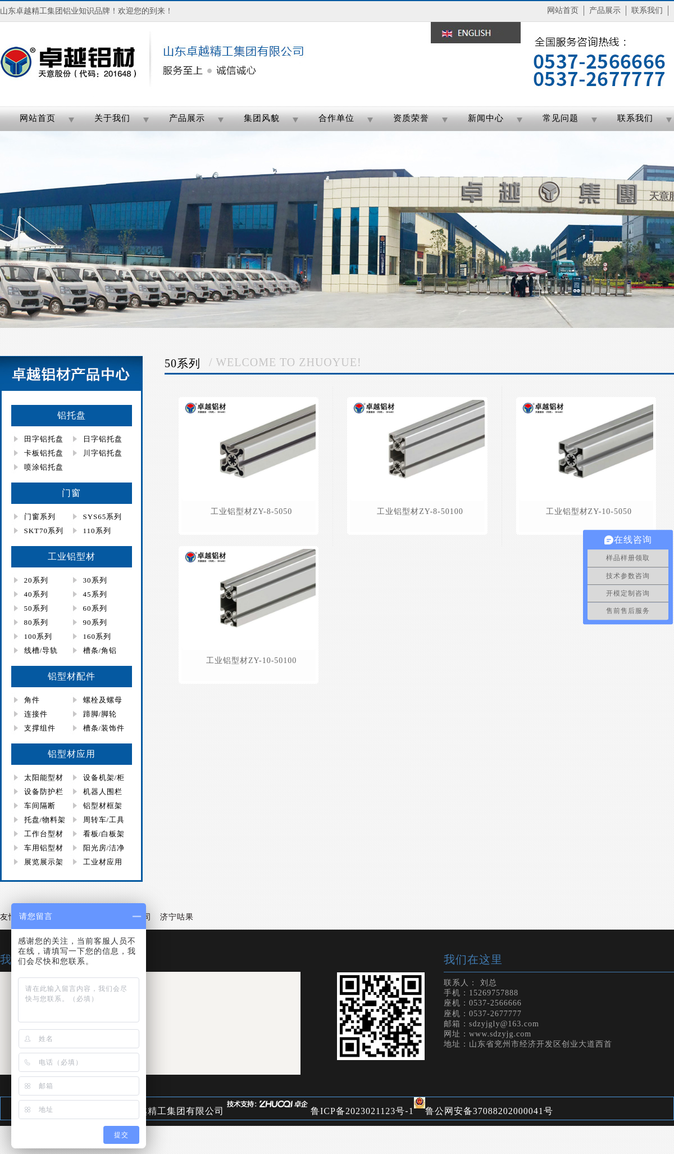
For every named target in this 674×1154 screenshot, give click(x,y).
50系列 (36, 608)
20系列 (36, 580)
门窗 (71, 493)
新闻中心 (486, 118)
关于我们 (112, 118)
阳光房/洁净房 (97, 849)
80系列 (36, 622)
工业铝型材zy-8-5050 (251, 511)
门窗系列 (40, 516)
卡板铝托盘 (43, 453)
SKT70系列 (44, 530)
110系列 (97, 530)
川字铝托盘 (102, 453)
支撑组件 (40, 728)
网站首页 (563, 10)
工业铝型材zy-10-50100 (251, 660)
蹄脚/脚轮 (100, 714)
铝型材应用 (71, 754)
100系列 (38, 636)
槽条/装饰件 (104, 728)
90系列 (95, 622)
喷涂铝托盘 (43, 467)
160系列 (97, 636)
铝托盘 (71, 415)
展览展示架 (43, 862)
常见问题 (561, 118)
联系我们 (647, 10)
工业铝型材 (71, 556)
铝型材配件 (71, 676)
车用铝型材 (43, 848)
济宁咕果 (177, 917)
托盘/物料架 (45, 819)
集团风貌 (262, 118)
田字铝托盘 (43, 439)
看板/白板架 (104, 834)
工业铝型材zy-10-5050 (589, 511)
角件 (32, 700)
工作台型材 (43, 834)
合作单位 (336, 118)
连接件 (36, 714)
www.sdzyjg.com (500, 1034)
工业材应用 (102, 862)
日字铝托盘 (102, 439)
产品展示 (605, 10)
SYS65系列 (102, 516)
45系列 (95, 594)
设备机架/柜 (104, 777)
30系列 (95, 580)
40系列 (36, 594)
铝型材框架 (102, 805)
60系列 (95, 608)
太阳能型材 (43, 777)
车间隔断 (40, 805)
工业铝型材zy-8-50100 (420, 511)
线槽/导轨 (41, 650)
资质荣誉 (411, 118)
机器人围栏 (102, 791)
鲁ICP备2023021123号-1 (362, 1111)
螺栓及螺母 (102, 700)
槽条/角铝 (100, 650)
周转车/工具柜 (97, 821)
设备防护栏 (43, 791)
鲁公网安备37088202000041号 (489, 1111)
